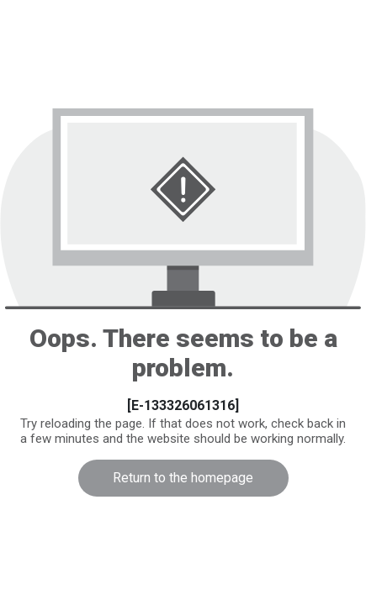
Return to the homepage (183, 478)
